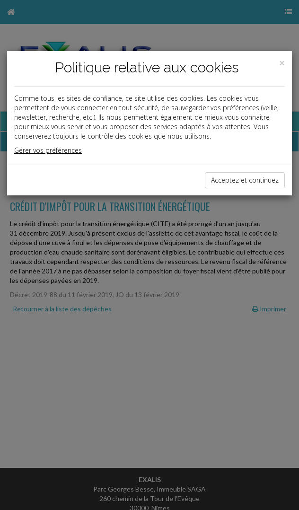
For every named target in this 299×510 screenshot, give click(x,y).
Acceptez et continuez (245, 180)
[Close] (282, 63)
